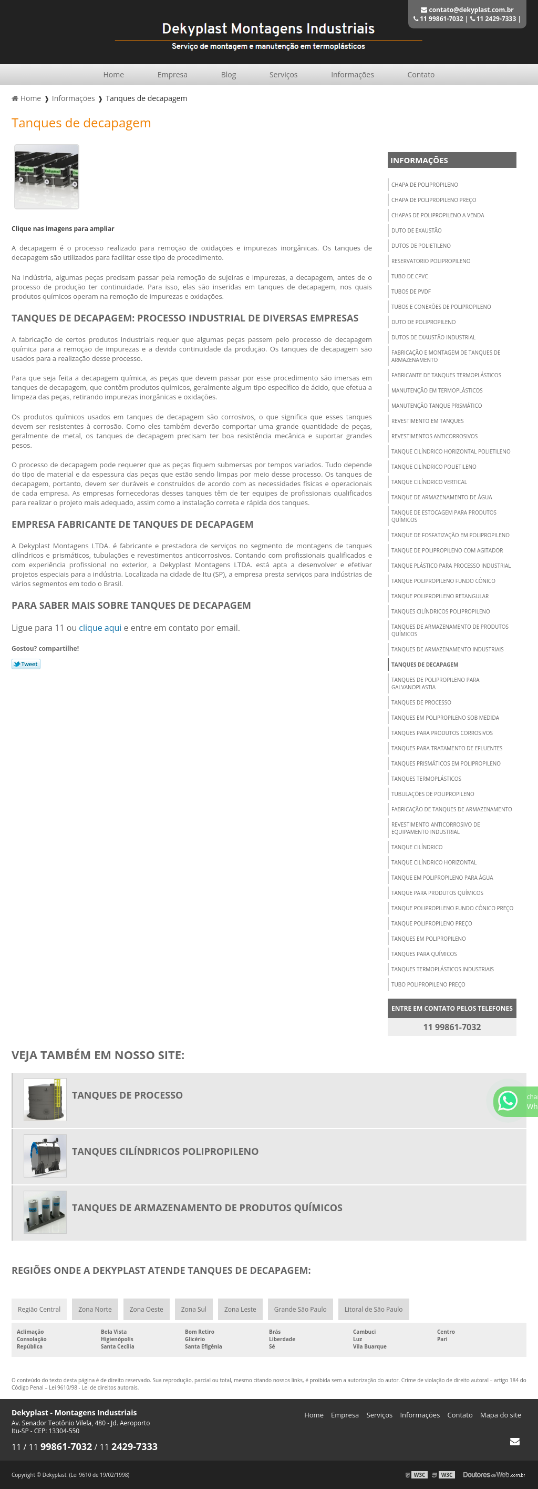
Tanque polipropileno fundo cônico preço (452, 908)
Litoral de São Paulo (374, 1309)
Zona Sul (193, 1309)
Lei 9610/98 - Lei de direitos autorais (93, 1387)
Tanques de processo (421, 702)
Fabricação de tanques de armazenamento (451, 809)
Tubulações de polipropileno (432, 794)
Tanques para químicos (424, 954)
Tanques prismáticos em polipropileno (446, 763)
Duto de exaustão (416, 230)
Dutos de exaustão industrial (433, 337)
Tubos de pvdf (411, 291)
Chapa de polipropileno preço (433, 200)
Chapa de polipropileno (424, 184)
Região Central (39, 1309)
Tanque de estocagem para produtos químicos (443, 516)
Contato (421, 74)
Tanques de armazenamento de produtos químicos (450, 630)
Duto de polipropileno (423, 322)
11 (17, 1447)
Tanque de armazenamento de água (441, 497)
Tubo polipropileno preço (428, 984)
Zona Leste (240, 1309)
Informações (352, 74)
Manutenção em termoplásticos (437, 390)
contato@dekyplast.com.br (467, 9)
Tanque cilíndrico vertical (429, 482)
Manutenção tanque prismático (436, 405)
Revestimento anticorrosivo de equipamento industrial (435, 828)
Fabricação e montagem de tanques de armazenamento (446, 356)
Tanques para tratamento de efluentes (447, 748)
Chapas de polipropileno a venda (437, 215)
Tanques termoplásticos (426, 778)
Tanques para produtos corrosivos (442, 733)
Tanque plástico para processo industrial (451, 565)
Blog (228, 74)
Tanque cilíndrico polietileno (434, 466)
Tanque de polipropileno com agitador (447, 550)
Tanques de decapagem (424, 664)
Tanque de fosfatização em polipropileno (450, 535)
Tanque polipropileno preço (431, 923)
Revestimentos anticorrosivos (434, 436)
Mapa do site (500, 1415)
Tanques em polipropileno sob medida (445, 717)
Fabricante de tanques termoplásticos (446, 375)
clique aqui (100, 627)
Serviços (284, 74)
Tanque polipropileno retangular (440, 596)
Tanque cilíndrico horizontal (434, 862)
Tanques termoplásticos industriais (442, 969)
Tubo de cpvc (409, 276)
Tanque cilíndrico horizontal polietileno (451, 451)
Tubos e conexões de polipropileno (441, 306)
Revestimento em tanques (427, 421)
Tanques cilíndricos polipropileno (440, 611)
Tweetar (26, 664)
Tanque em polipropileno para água (442, 877)
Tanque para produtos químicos (437, 893)
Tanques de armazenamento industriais (447, 649)
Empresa (173, 74)
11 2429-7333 (493, 18)
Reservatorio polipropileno (431, 261)
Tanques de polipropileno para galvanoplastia (435, 683)
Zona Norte (94, 1309)
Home (113, 74)
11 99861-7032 (438, 18)
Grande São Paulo (300, 1309)
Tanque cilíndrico (417, 847)
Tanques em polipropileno (428, 938)
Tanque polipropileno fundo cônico (443, 581)
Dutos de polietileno (421, 245)
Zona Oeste (146, 1309)
